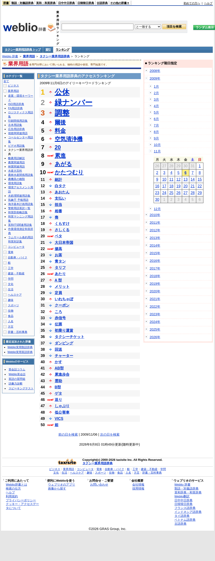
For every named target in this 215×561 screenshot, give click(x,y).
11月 (157, 151)
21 (192, 186)
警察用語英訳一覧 (19, 208)
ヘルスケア (15, 294)
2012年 (155, 230)
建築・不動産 (16, 273)
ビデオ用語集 (16, 145)
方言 (10, 326)
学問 (10, 278)
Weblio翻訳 (182, 496)
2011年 (155, 222)
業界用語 (29, 56)
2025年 (155, 329)
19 (178, 186)
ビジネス (13, 85)
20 (58, 147)
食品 (10, 316)
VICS (59, 419)
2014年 (155, 245)
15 (200, 179)
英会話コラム (17, 369)
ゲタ (58, 393)
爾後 (60, 122)
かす (58, 362)
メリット (62, 286)
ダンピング (64, 343)
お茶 (58, 255)
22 (200, 186)
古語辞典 (102, 3)
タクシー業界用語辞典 (55, 56)
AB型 (59, 368)
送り (58, 400)
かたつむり (69, 172)
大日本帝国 (64, 243)
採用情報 (138, 488)
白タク (60, 186)
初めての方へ (191, 3)
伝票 (58, 324)
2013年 (155, 238)
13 (185, 179)
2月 (156, 93)
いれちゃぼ (64, 299)
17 (164, 186)
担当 (58, 205)
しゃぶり (62, 406)
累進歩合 (62, 374)
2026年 (155, 337)
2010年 (155, 215)
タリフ (60, 268)
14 (192, 179)
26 (178, 193)
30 (157, 199)
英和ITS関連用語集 (20, 224)
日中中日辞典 (66, 3)
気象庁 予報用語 (18, 199)
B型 (58, 387)
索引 (48, 49)
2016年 (155, 261)
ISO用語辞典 (16, 104)
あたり (60, 274)
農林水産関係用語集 (20, 175)
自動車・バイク (17, 257)
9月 (156, 138)
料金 (60, 130)
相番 (58, 211)
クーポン (62, 305)
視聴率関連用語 (18, 133)
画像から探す (57, 488)
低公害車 (62, 412)
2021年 (155, 299)
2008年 (155, 71)
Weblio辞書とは (16, 484)
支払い (60, 198)
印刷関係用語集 (18, 120)
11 (171, 179)
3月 (156, 99)
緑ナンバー (73, 102)
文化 (10, 284)
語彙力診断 (15, 383)
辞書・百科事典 (17, 332)
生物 (10, 310)
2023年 (155, 314)
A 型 (58, 280)
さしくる (62, 230)
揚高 (58, 249)
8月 (156, 132)
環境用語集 (15, 183)
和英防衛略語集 (18, 212)
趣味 (10, 300)
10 (164, 179)
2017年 (155, 268)
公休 (62, 92)
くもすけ (62, 224)
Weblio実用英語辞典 (19, 352)
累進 (60, 155)
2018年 (155, 276)
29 (200, 193)
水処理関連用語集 (19, 195)
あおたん (62, 192)
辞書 (6, 3)
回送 (58, 349)
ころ (58, 312)
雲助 (58, 381)
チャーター (64, 356)
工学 (10, 268)
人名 (10, 321)
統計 (58, 180)
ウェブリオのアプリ (61, 484)
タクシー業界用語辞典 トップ (22, 49)
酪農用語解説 (16, 158)
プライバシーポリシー (21, 500)
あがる (63, 164)
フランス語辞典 (185, 508)
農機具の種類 (16, 179)
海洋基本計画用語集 (20, 204)
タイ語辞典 (182, 516)
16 (157, 186)
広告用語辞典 (16, 129)
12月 (157, 209)
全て (6, 81)
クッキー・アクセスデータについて (22, 506)
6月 (156, 119)
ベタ (58, 236)
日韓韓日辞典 (85, 3)
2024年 (155, 322)
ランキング (62, 49)
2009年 (155, 78)
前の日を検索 (68, 434)
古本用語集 (15, 125)
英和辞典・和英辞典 (188, 492)
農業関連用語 (16, 162)
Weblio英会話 (17, 374)
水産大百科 (15, 170)
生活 (10, 289)
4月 (156, 106)
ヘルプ (208, 3)
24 (164, 193)
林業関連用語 (16, 166)
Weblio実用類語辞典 (19, 347)
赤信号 (60, 318)
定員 (58, 293)
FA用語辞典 (15, 108)
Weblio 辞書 (10, 56)
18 (171, 186)
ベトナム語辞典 (185, 519)
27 (185, 193)
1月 (156, 86)
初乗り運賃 (64, 330)
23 (157, 193)
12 (178, 179)
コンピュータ (16, 246)
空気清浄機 (68, 139)
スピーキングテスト (21, 388)
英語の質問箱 (17, 379)
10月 (157, 145)
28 (192, 193)
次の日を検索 (110, 434)
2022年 (155, 306)
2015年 (155, 253)
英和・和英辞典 (46, 3)
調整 (62, 113)
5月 (156, 112)
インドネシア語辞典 (188, 512)
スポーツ (13, 305)
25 (171, 193)
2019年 (155, 283)
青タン (60, 261)
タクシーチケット (69, 337)
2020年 (155, 291)
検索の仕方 (13, 488)
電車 (10, 252)
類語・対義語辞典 (22, 3)
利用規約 (12, 496)
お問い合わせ (99, 484)
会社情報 (138, 484)
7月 (156, 125)
